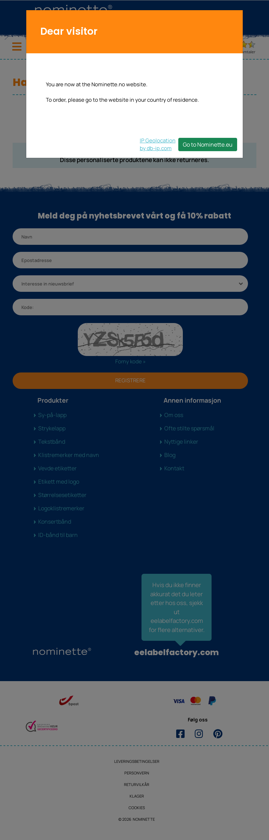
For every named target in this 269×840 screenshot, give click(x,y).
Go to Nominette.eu (208, 144)
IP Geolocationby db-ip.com (157, 144)
